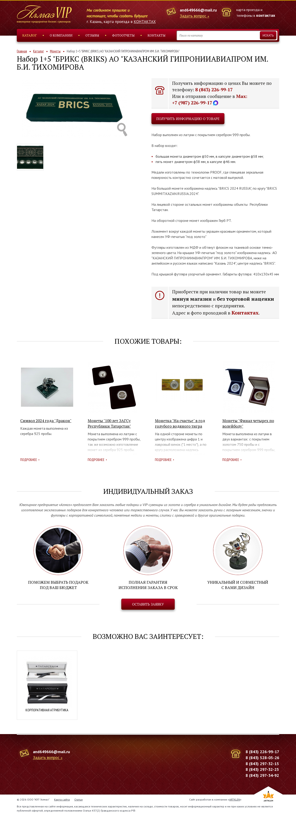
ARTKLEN (234, 799)
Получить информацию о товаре (188, 118)
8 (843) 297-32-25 (262, 769)
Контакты (156, 35)
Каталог (29, 35)
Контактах (245, 312)
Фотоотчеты (123, 35)
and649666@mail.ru (198, 10)
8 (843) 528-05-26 (262, 757)
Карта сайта (62, 799)
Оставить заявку (148, 604)
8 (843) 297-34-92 (262, 775)
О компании (61, 35)
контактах (265, 15)
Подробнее (28, 459)
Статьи (78, 799)
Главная (22, 51)
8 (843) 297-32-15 (262, 763)
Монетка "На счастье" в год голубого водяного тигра (180, 423)
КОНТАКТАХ (145, 21)
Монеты (55, 51)
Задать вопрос (193, 16)
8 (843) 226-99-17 (214, 89)
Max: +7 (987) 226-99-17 (209, 99)
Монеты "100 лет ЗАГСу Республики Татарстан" (109, 423)
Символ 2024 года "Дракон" (45, 420)
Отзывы (92, 35)
